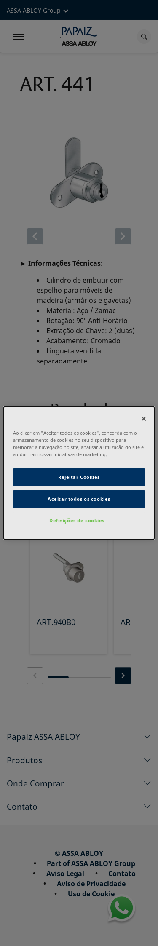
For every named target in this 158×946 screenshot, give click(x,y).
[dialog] (79, 473)
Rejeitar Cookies (79, 477)
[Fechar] (144, 418)
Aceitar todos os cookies (79, 499)
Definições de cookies (76, 520)
